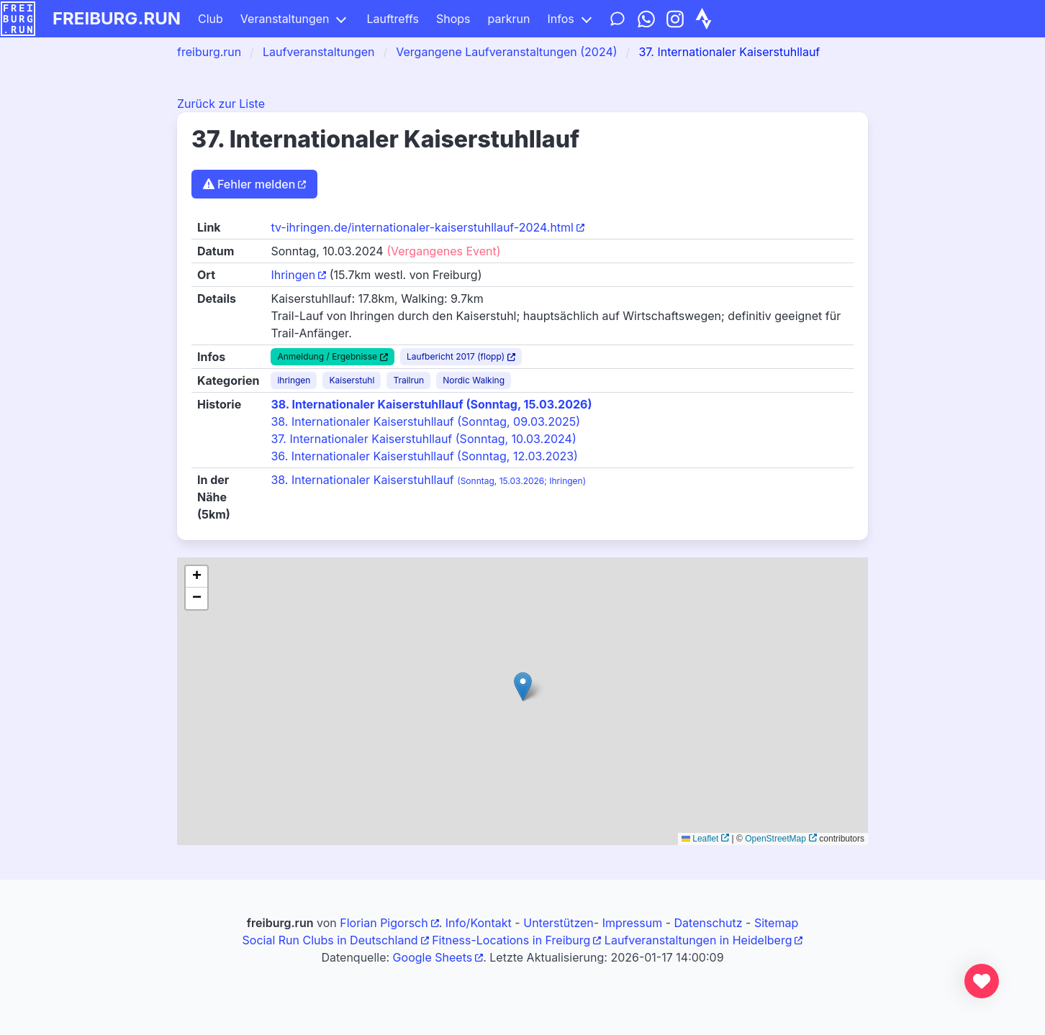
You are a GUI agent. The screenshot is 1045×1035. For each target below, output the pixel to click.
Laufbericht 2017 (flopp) (456, 356)
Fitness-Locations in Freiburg (511, 940)
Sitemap (776, 923)
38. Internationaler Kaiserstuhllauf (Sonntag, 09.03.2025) (425, 421)
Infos (560, 19)
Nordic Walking (474, 380)
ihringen (293, 380)
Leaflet (700, 839)
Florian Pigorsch (384, 923)
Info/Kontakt (478, 923)
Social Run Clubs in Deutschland (330, 940)
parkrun (509, 19)
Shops (453, 19)
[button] (523, 686)
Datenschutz (708, 923)
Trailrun (408, 380)
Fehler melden (249, 184)
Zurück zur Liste (221, 103)
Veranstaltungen (285, 19)
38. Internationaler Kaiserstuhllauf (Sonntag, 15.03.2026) (431, 404)
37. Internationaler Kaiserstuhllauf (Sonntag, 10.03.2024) (423, 439)
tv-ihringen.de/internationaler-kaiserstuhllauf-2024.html (422, 227)
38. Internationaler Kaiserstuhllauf (428, 480)
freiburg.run (117, 18)
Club (210, 19)
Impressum (632, 923)
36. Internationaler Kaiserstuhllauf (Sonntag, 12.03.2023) (424, 456)
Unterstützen (558, 923)
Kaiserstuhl (351, 380)
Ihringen (293, 275)
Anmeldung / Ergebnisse (327, 356)
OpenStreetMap (775, 839)
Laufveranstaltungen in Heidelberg (698, 940)
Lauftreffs (392, 19)
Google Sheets (433, 957)
